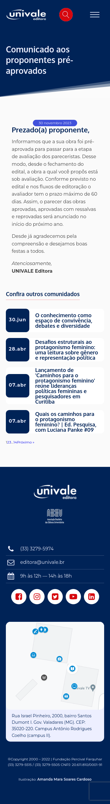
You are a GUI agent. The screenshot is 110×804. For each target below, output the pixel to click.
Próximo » (25, 442)
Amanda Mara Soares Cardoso (64, 779)
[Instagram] (37, 596)
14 (15, 442)
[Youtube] (73, 596)
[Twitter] (55, 596)
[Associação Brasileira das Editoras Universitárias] (55, 519)
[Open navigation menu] (95, 15)
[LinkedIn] (91, 596)
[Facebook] (18, 596)
